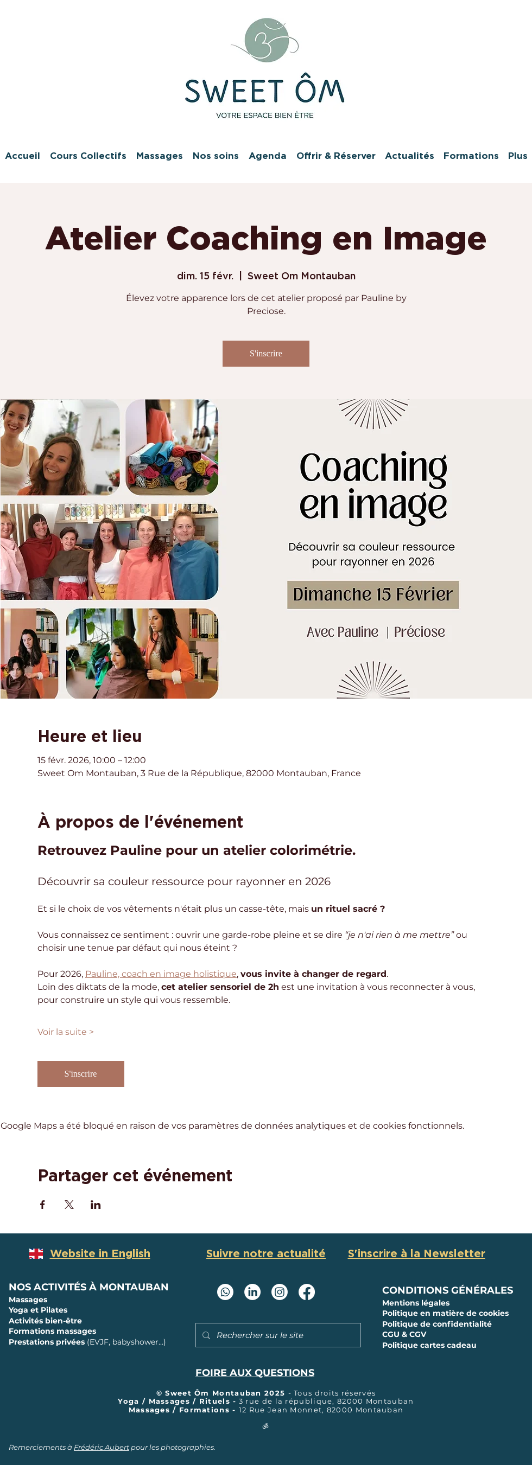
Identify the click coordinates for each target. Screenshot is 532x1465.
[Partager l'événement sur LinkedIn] (96, 1204)
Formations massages (52, 1331)
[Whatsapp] (225, 1292)
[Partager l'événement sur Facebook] (42, 1204)
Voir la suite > (65, 1032)
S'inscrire (266, 353)
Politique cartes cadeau (429, 1345)
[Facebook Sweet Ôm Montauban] (307, 1292)
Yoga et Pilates (38, 1310)
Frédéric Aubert (101, 1447)
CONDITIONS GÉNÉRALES (447, 1290)
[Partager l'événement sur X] (69, 1204)
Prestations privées (87, 1342)
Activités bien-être (45, 1321)
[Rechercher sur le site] (277, 1335)
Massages (29, 1299)
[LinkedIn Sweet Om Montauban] (252, 1292)
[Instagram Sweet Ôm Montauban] (279, 1292)
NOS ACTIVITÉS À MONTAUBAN (89, 1287)
